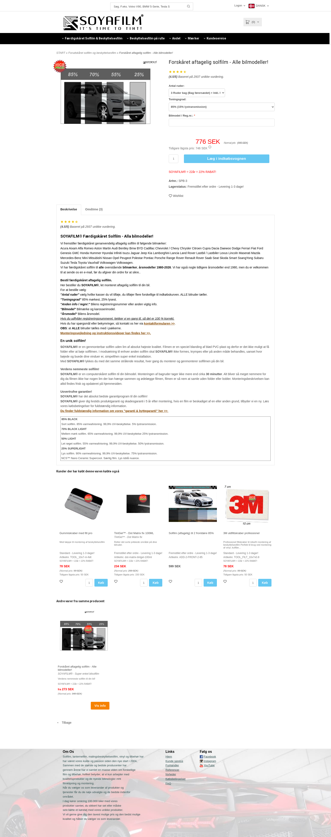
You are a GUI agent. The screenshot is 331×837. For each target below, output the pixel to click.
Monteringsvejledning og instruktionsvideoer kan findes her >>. (105, 333)
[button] (209, 146)
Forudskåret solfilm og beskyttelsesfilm (92, 52)
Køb (101, 582)
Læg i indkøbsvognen (226, 159)
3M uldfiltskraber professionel (241, 533)
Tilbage (64, 722)
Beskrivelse (68, 209)
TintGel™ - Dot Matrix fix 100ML (134, 533)
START (60, 52)
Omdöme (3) (94, 209)
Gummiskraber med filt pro (76, 533)
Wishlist (176, 196)
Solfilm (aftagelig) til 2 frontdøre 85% (191, 533)
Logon (238, 5)
